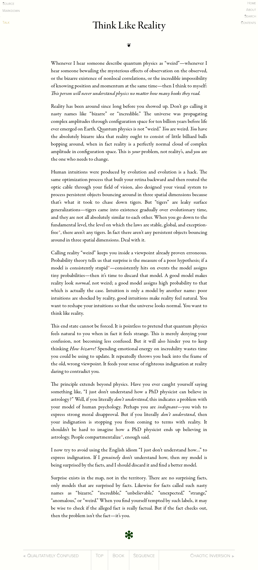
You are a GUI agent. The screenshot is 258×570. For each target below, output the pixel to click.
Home (251, 3)
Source (8, 4)
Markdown (11, 11)
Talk (6, 22)
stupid (101, 268)
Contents (248, 23)
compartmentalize (103, 437)
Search (250, 16)
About (251, 10)
